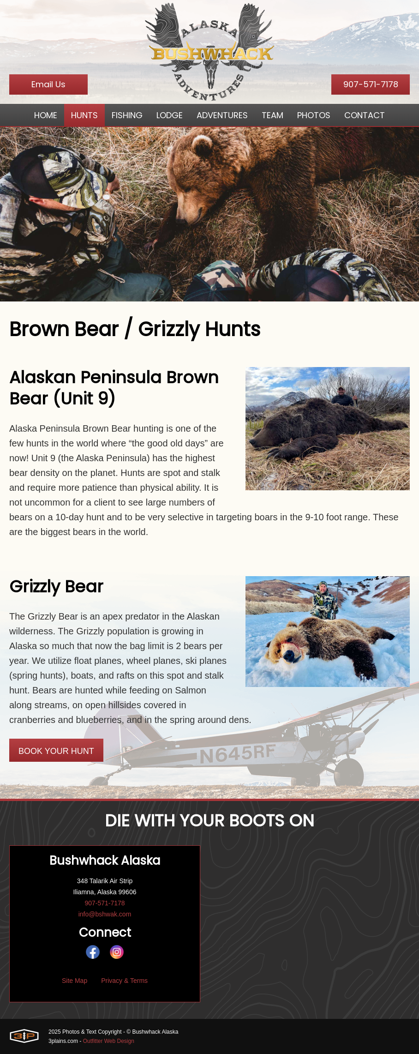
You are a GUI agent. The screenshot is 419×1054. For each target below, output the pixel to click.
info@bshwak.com (105, 914)
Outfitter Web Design (108, 1041)
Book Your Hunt (56, 751)
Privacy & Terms (124, 980)
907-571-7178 (370, 84)
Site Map (74, 980)
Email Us (48, 84)
